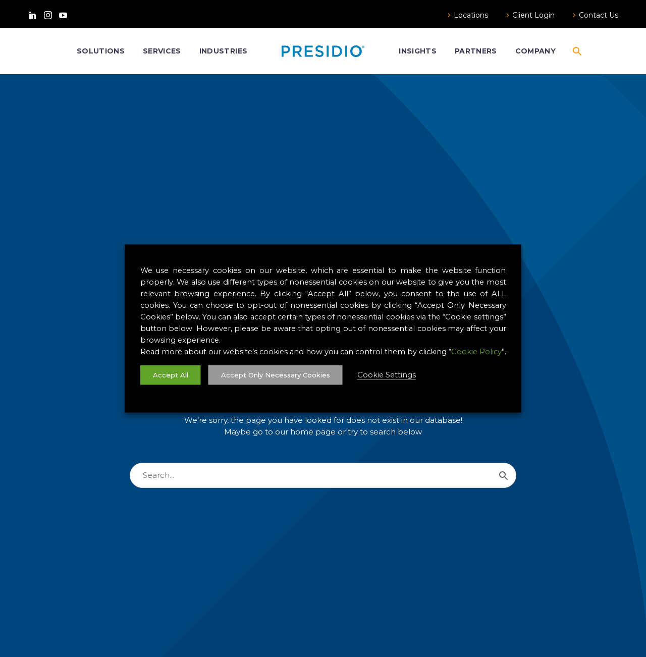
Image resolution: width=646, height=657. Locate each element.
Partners (476, 51)
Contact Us (598, 15)
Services (162, 51)
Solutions (101, 51)
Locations (471, 15)
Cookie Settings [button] (386, 374)
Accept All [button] (170, 375)
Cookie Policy (476, 351)
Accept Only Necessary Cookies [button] (275, 375)
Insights (418, 51)
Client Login (533, 15)
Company (535, 51)
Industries (223, 51)
